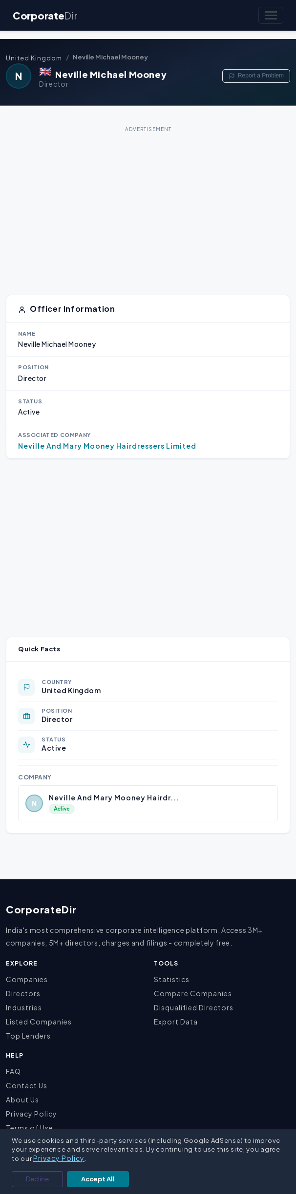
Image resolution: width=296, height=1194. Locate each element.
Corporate (45, 15)
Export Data (176, 1021)
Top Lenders (28, 1035)
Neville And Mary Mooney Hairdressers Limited (107, 445)
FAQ (13, 1071)
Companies (27, 979)
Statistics (172, 979)
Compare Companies (193, 993)
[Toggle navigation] (270, 15)
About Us (22, 1099)
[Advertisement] (148, 203)
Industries (24, 1007)
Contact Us (26, 1085)
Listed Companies (39, 1021)
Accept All (98, 1179)
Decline (37, 1179)
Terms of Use (29, 1127)
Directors (23, 993)
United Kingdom (34, 58)
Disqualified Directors (193, 1007)
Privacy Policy (31, 1113)
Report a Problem (256, 75)
